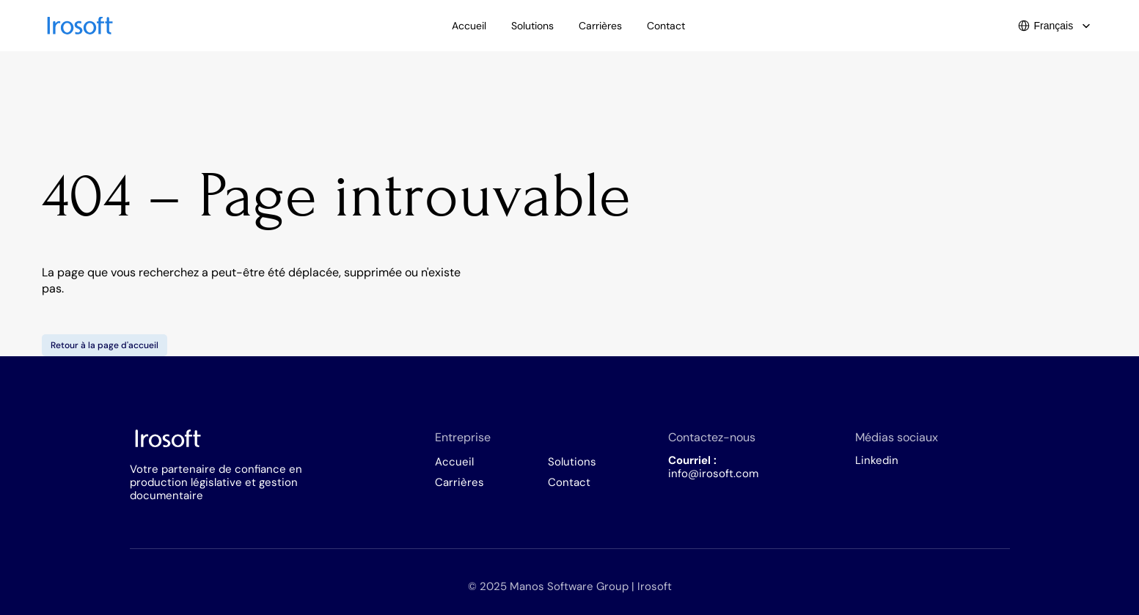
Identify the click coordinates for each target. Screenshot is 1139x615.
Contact (569, 482)
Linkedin (876, 460)
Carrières (459, 482)
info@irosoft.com (713, 473)
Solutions (572, 461)
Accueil (454, 461)
